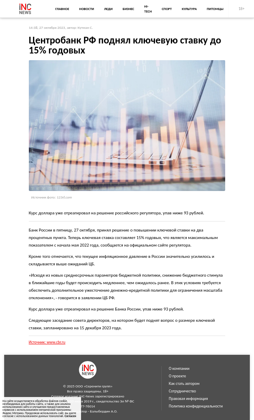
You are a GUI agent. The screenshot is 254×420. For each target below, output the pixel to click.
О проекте (177, 376)
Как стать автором (184, 383)
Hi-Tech (148, 8)
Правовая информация (188, 398)
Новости (86, 9)
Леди (108, 9)
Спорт (167, 9)
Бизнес (128, 9)
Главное (62, 9)
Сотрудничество (182, 391)
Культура (189, 9)
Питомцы (215, 9)
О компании (179, 368)
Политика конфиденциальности (196, 406)
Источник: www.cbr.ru (47, 342)
